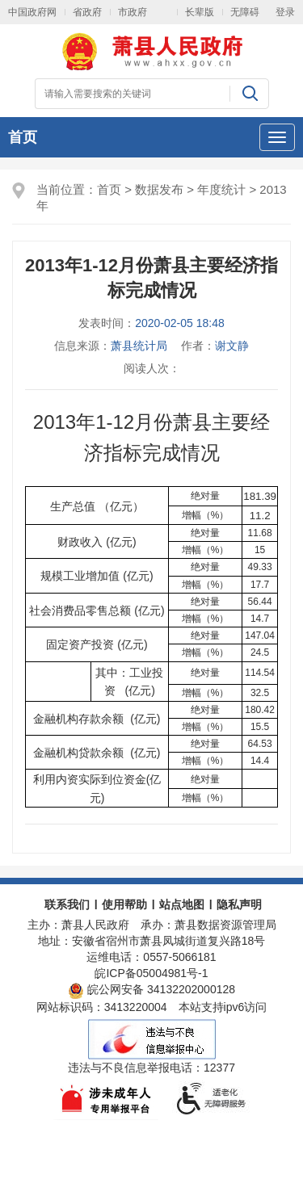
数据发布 (159, 189)
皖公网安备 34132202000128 (151, 989)
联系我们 (67, 904)
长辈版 (199, 12)
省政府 (87, 12)
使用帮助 (124, 904)
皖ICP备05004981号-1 (151, 973)
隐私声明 (239, 904)
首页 (22, 137)
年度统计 (221, 189)
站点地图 (181, 904)
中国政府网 (32, 12)
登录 (285, 12)
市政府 (132, 12)
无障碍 (244, 12)
